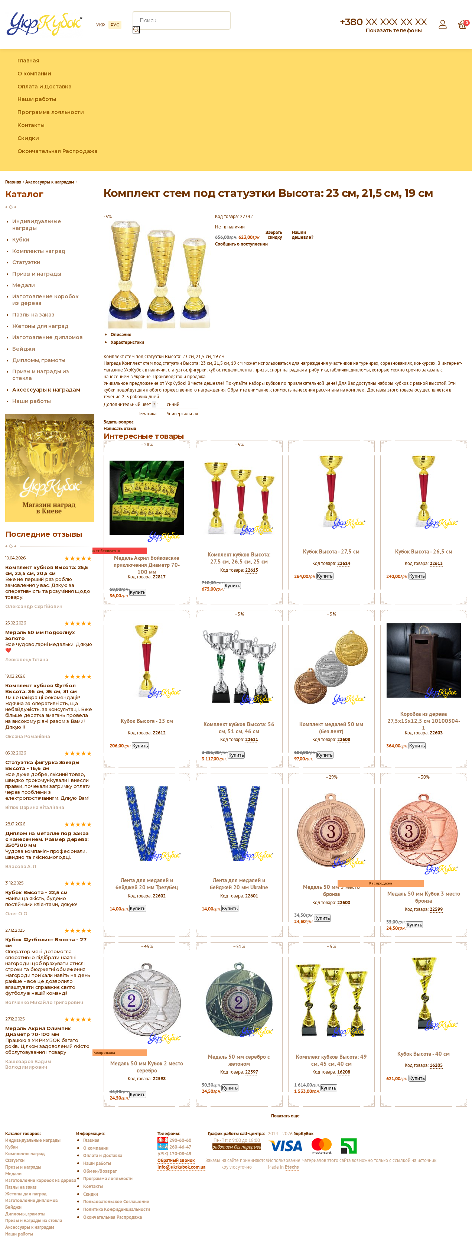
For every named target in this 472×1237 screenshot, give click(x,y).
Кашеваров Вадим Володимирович (28, 1064)
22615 (251, 569)
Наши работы (36, 99)
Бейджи (23, 348)
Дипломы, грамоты (38, 360)
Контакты (30, 125)
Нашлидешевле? (302, 235)
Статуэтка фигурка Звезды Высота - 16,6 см (42, 765)
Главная (28, 60)
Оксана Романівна (27, 736)
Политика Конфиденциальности (116, 1209)
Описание (121, 334)
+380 (383, 22)
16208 (343, 1071)
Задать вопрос (119, 421)
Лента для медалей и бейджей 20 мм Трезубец (146, 884)
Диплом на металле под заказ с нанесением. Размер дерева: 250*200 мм (47, 839)
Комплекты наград (38, 251)
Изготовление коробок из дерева (40, 1180)
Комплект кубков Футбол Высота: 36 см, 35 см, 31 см (41, 688)
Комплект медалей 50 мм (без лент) (331, 728)
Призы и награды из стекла (33, 1220)
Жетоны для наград (40, 326)
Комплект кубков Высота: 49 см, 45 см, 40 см (331, 1060)
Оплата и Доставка (44, 86)
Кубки (20, 239)
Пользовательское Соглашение (116, 1201)
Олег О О (16, 913)
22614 (343, 563)
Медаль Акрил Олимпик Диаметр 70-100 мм (38, 1031)
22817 (159, 576)
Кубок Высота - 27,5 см (331, 551)
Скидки (28, 138)
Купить (138, 592)
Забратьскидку (274, 235)
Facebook (429, 110)
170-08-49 (174, 1153)
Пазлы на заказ (33, 314)
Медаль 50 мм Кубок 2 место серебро (146, 1067)
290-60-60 (174, 1140)
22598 (159, 1078)
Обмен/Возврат (100, 1171)
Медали (23, 285)
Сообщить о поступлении (241, 243)
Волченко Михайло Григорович (44, 1002)
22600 (343, 902)
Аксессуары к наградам (46, 389)
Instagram (445, 110)
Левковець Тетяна (26, 659)
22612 (159, 732)
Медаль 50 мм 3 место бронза (331, 890)
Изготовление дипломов (47, 337)
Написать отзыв (120, 428)
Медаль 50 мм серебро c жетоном (239, 1060)
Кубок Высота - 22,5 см (36, 892)
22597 (251, 1071)
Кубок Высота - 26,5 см (423, 551)
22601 (251, 895)
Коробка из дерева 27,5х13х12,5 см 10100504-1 (423, 720)
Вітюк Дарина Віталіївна (34, 807)
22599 (436, 909)
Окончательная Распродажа (57, 151)
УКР (100, 24)
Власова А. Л (20, 866)
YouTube (461, 110)
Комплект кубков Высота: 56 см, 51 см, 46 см (239, 728)
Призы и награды (36, 273)
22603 (436, 732)
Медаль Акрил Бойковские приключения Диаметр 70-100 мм (147, 564)
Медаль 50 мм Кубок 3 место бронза (423, 897)
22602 (159, 895)
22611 (251, 739)
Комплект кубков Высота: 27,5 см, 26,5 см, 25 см (239, 558)
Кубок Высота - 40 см (423, 1053)
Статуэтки (26, 262)
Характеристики (127, 342)
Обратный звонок (176, 1160)
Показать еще (285, 1115)
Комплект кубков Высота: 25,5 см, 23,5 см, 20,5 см (46, 570)
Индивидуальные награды (33, 1140)
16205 (436, 1065)
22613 (436, 563)
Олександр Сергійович (34, 606)
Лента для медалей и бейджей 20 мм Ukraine (239, 884)
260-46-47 (174, 1146)
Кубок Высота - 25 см (147, 720)
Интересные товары (144, 436)
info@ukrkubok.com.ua (181, 1166)
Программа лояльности (50, 112)
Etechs (292, 1166)
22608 (343, 739)
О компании (34, 73)
